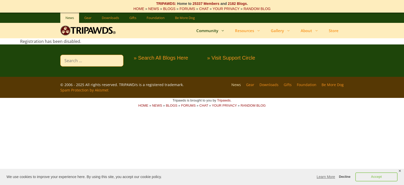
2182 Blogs (237, 4)
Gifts (132, 17)
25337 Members (205, 4)
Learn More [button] (326, 177)
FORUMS (187, 9)
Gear (87, 17)
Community (213, 30)
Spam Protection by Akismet (84, 90)
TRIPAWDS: (166, 4)
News (69, 17)
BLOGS (169, 9)
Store (334, 30)
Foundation (156, 17)
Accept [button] (376, 177)
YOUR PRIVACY (226, 9)
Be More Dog (185, 17)
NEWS (153, 9)
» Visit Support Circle (231, 58)
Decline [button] (344, 177)
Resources (250, 30)
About (312, 30)
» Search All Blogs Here (161, 58)
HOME (138, 9)
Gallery (283, 30)
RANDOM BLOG (257, 9)
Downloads (110, 17)
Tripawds (223, 100)
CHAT (204, 9)
